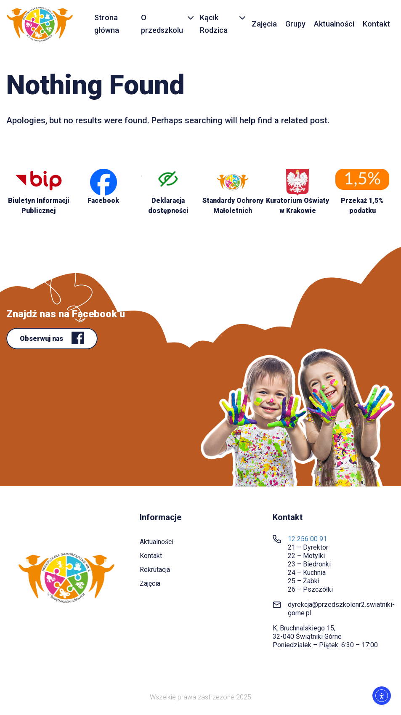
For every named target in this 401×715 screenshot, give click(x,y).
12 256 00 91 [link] (307, 539)
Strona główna (106, 24)
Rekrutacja (155, 570)
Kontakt (376, 23)
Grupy (295, 23)
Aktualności (334, 23)
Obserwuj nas (42, 339)
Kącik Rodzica (214, 24)
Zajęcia (264, 23)
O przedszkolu (162, 24)
